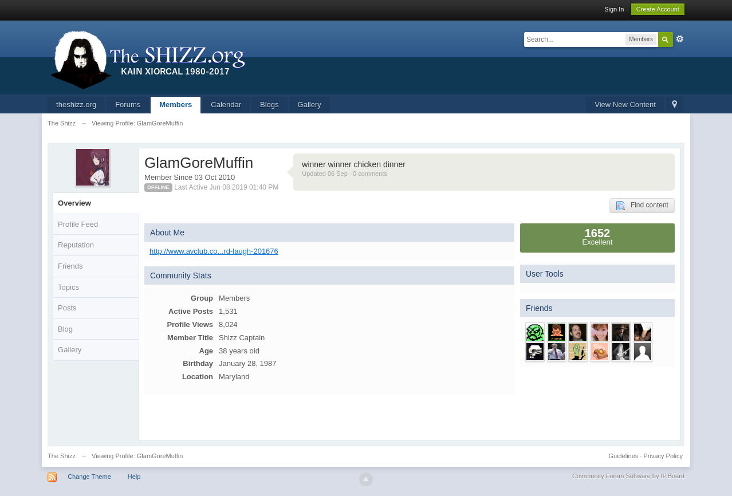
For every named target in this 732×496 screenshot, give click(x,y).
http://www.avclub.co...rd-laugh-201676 (213, 251)
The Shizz (62, 455)
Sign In (614, 9)
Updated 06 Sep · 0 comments (344, 173)
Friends (70, 266)
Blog (65, 329)
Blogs (269, 104)
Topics (68, 287)
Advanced (679, 39)
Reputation (76, 245)
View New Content (625, 104)
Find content (642, 205)
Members (175, 104)
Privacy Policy (662, 455)
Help (134, 476)
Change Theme (89, 476)
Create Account (657, 9)
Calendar (226, 104)
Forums (127, 104)
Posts (67, 308)
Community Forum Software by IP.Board (628, 476)
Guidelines (623, 455)
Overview (74, 203)
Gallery (309, 104)
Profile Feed (78, 224)
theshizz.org (76, 104)
